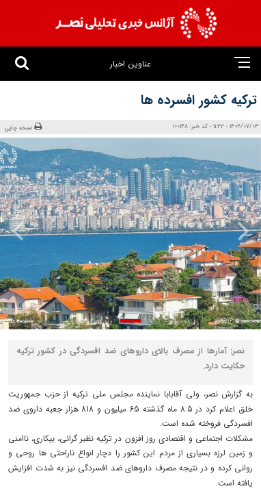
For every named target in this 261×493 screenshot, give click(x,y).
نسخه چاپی (23, 127)
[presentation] (238, 230)
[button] (130, 321)
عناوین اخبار (130, 64)
